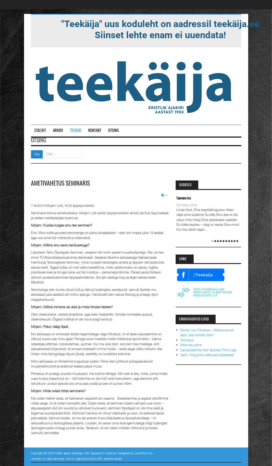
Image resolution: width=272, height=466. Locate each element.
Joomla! (36, 458)
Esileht (40, 131)
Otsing (113, 131)
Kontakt (94, 131)
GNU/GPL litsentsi (101, 458)
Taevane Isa (183, 198)
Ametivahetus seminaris (60, 184)
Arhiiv (58, 131)
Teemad (75, 131)
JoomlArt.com (143, 453)
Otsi (37, 154)
